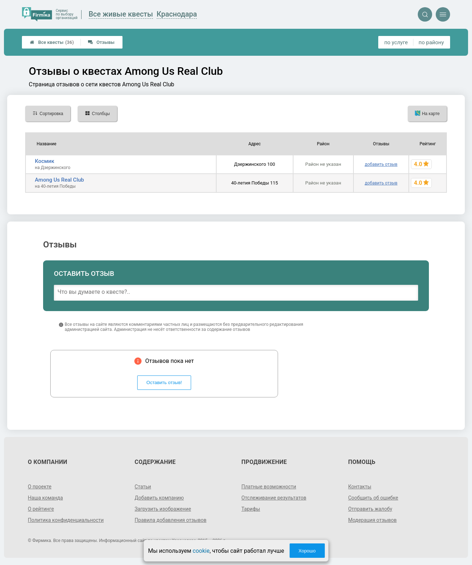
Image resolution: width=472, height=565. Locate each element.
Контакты (359, 486)
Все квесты (52, 42)
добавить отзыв (381, 164)
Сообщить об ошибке (373, 498)
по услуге (396, 42)
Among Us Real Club (59, 180)
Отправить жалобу (370, 509)
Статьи (143, 486)
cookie (201, 550)
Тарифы (250, 509)
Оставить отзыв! (164, 382)
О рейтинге (41, 509)
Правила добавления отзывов (171, 520)
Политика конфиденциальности (66, 520)
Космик (44, 161)
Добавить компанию (159, 498)
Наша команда (45, 498)
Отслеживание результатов (273, 498)
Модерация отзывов (372, 520)
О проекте (40, 486)
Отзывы (101, 42)
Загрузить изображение (163, 509)
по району (431, 42)
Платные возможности (268, 486)
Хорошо (307, 550)
